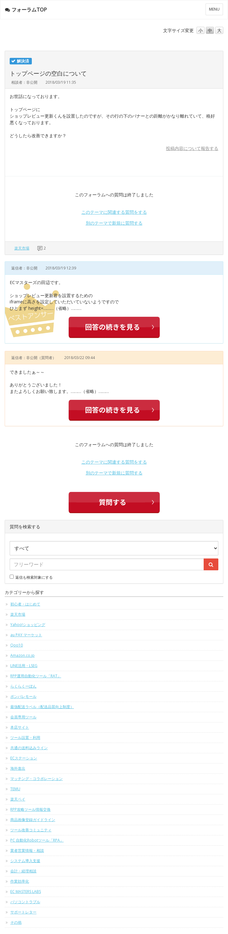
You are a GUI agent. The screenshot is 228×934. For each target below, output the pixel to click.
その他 (16, 922)
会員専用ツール (23, 717)
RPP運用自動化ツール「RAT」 (35, 676)
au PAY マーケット (26, 634)
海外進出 (17, 768)
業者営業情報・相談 (27, 850)
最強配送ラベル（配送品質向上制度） (42, 706)
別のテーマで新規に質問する (114, 223)
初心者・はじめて (25, 604)
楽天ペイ (17, 799)
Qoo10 (16, 645)
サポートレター (23, 912)
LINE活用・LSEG (23, 665)
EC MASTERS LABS (25, 891)
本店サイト (19, 727)
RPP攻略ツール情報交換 (30, 809)
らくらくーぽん (23, 686)
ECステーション (23, 758)
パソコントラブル (25, 901)
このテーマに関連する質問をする (114, 212)
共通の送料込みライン (29, 747)
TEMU (15, 789)
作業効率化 (19, 881)
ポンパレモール (23, 696)
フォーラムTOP (26, 9)
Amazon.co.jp (22, 655)
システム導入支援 (25, 860)
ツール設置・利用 (25, 737)
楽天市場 (21, 248)
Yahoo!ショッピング (27, 624)
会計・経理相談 (23, 871)
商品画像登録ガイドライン (32, 819)
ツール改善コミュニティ (30, 830)
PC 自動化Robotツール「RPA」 (37, 840)
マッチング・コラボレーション (36, 778)
